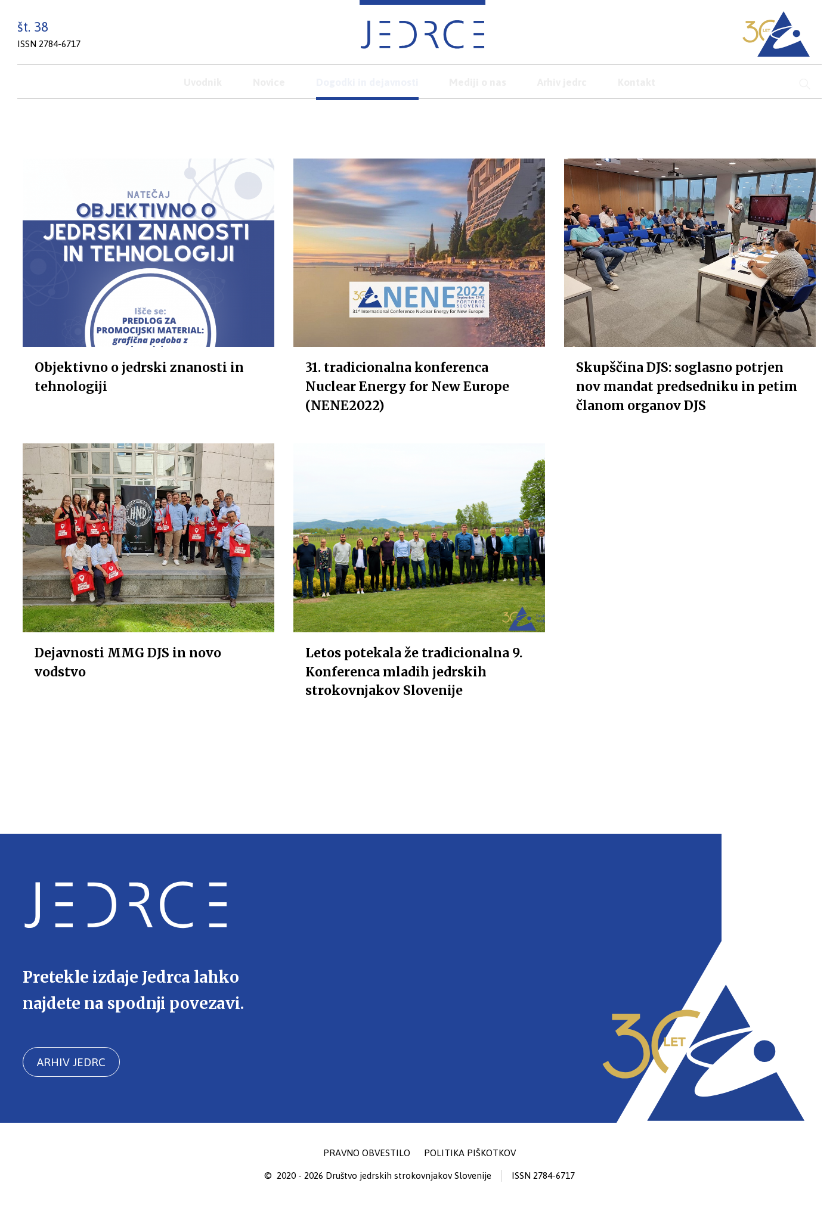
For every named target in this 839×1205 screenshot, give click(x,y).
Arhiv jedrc (71, 1062)
